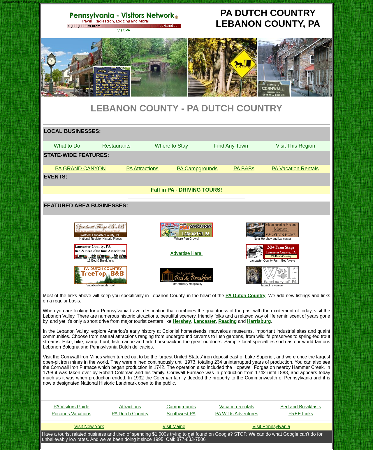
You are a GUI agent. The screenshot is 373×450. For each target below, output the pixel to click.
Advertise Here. (186, 253)
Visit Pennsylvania (271, 426)
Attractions (130, 406)
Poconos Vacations (71, 413)
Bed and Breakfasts (300, 406)
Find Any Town (231, 146)
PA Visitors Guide (71, 406)
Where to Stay (171, 146)
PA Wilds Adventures (236, 413)
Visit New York (89, 426)
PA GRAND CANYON (80, 168)
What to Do (67, 146)
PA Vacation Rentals (295, 168)
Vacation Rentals (236, 406)
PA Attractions (142, 168)
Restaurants (116, 146)
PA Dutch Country (130, 413)
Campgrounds (181, 406)
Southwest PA (181, 413)
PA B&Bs (243, 168)
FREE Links (300, 413)
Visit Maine (174, 426)
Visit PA (124, 28)
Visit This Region (295, 146)
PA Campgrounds (197, 168)
